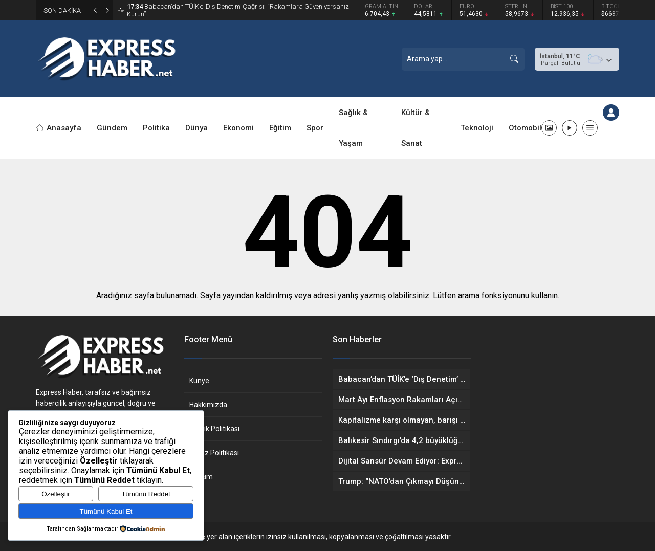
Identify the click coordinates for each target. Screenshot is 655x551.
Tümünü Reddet (145, 494)
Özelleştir (55, 494)
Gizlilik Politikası (214, 429)
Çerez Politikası (214, 453)
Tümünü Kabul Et (106, 511)
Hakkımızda (208, 405)
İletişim (201, 477)
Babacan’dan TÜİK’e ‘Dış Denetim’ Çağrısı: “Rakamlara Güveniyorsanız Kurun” (238, 10)
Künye (199, 381)
